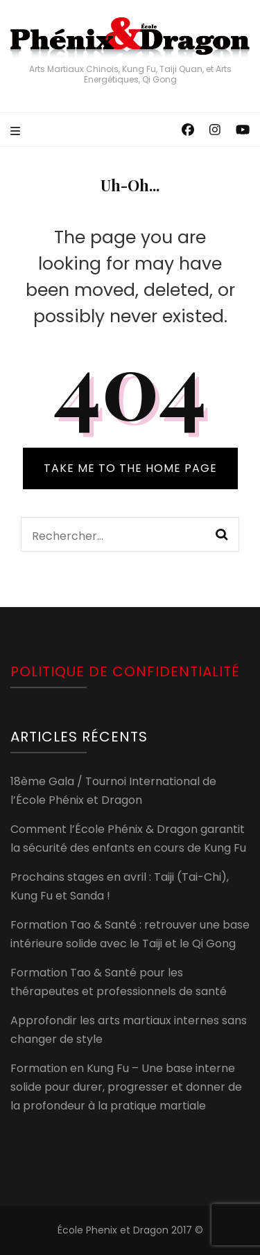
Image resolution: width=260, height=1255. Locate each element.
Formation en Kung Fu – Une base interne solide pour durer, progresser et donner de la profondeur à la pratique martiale (126, 1087)
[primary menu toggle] (17, 132)
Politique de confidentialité (125, 671)
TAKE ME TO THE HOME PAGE (130, 468)
